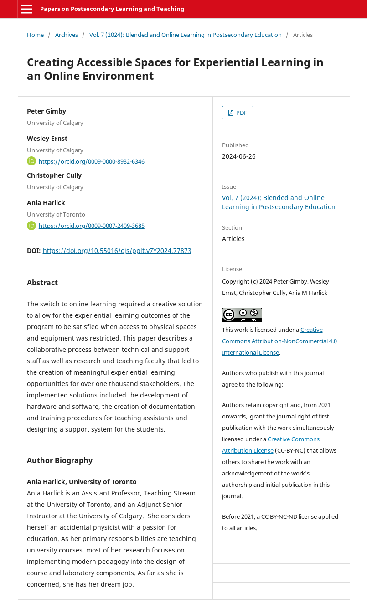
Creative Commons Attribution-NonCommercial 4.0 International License (279, 340)
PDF (241, 112)
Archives (66, 35)
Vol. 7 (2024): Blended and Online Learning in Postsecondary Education (185, 35)
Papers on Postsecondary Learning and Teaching (112, 9)
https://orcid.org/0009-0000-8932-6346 (92, 161)
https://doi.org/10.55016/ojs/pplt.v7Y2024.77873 (117, 250)
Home (35, 35)
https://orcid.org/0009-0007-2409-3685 (92, 226)
